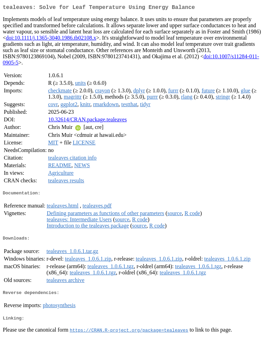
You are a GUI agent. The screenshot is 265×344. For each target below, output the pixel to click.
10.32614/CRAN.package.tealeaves (87, 121)
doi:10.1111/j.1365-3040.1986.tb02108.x (51, 39)
